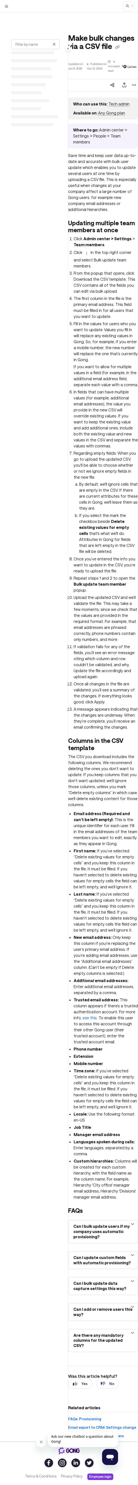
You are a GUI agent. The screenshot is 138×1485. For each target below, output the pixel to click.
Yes (80, 1383)
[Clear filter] (54, 44)
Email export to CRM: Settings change (102, 1427)
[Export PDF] (124, 85)
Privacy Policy (72, 1476)
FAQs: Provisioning (84, 1419)
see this (90, 1017)
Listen (130, 66)
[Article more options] (134, 85)
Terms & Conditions (40, 1476)
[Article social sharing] (112, 85)
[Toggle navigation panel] (68, 48)
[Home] (6, 6)
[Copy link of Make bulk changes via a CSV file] (118, 47)
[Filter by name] (35, 44)
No (107, 1383)
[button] (128, 6)
